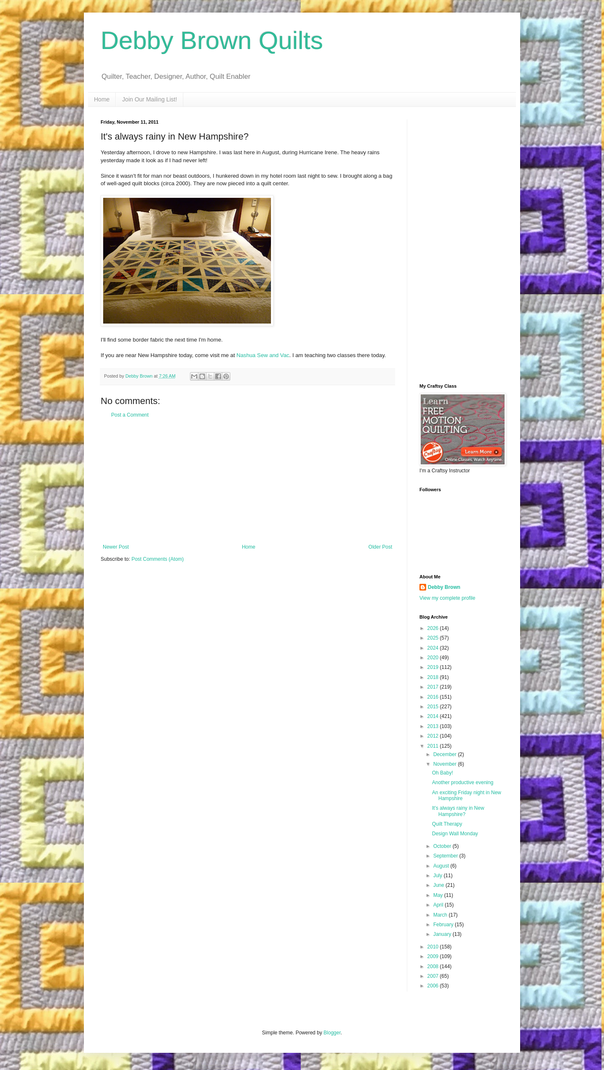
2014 (433, 716)
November (445, 764)
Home (101, 99)
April (439, 905)
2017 (433, 687)
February (444, 925)
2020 (433, 658)
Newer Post (116, 547)
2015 (433, 707)
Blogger (332, 1033)
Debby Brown (444, 587)
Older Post (380, 547)
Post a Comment (129, 415)
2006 (433, 986)
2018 (433, 677)
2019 (433, 667)
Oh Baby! (442, 773)
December (445, 754)
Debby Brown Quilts (212, 40)
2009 (433, 956)
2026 (433, 628)
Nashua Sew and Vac (263, 355)
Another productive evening (462, 782)
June (439, 885)
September (446, 856)
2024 (433, 648)
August (441, 866)
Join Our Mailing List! (149, 99)
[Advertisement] (247, 481)
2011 (433, 746)
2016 (433, 697)
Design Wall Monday (455, 834)
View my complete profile (447, 598)
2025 (433, 638)
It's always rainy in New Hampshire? (458, 811)
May (438, 895)
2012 (433, 736)
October (443, 846)
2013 (433, 726)
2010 (433, 947)
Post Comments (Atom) (157, 559)
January (443, 934)
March (441, 915)
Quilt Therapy (447, 824)
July (438, 875)
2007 (433, 976)
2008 (433, 966)
